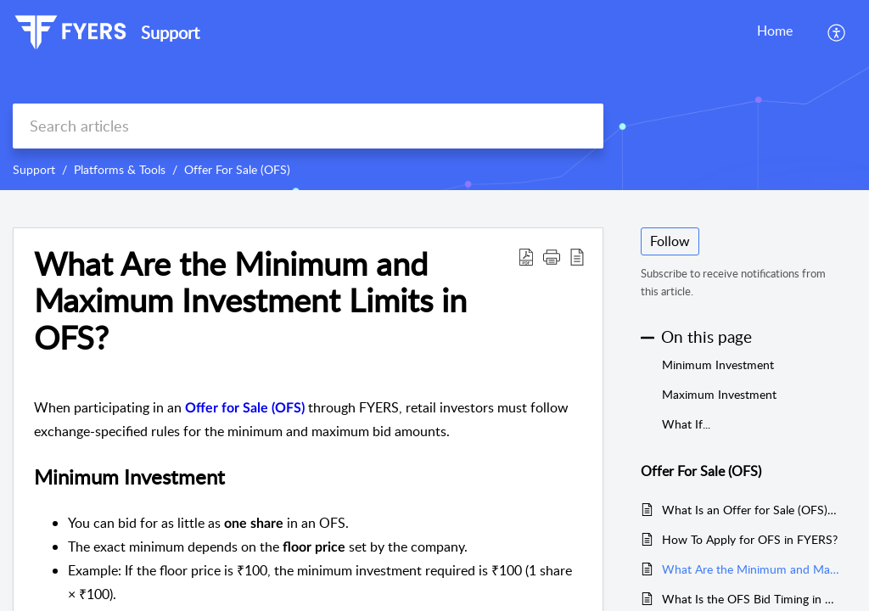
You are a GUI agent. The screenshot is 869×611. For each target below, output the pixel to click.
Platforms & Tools (119, 169)
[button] (551, 256)
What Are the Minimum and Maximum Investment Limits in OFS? (250, 300)
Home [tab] (775, 30)
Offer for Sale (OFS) (245, 408)
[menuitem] (837, 32)
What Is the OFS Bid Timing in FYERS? (750, 599)
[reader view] (577, 256)
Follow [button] (670, 241)
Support (34, 169)
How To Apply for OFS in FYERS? (750, 539)
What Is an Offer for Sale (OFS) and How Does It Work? (750, 510)
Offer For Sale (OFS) (237, 169)
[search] (308, 126)
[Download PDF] (526, 256)
